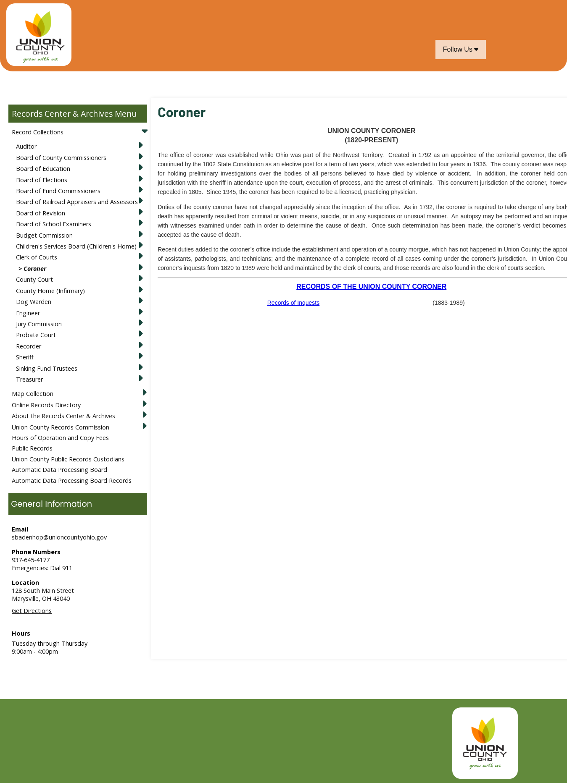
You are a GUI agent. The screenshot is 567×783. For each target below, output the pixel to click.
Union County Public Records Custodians (68, 459)
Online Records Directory (46, 405)
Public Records (32, 448)
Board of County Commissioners (61, 158)
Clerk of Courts (36, 257)
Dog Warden (33, 302)
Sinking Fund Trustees (46, 368)
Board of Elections (41, 180)
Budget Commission (44, 235)
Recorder (28, 346)
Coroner (35, 268)
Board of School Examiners (53, 224)
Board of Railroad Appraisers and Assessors (77, 202)
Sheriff (25, 357)
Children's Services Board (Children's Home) (76, 246)
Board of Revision (40, 213)
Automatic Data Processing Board (59, 470)
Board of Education (43, 169)
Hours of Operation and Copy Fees (60, 438)
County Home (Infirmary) (50, 291)
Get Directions (32, 611)
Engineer (28, 313)
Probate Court (36, 335)
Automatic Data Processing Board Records (72, 480)
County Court (34, 279)
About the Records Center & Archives (63, 416)
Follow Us (461, 49)
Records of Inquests (293, 302)
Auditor (26, 146)
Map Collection (32, 394)
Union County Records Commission (60, 427)
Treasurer (29, 379)
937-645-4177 (31, 560)
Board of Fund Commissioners (58, 191)
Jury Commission (39, 324)
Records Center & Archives (62, 113)
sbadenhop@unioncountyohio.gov (59, 537)
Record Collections (37, 132)
